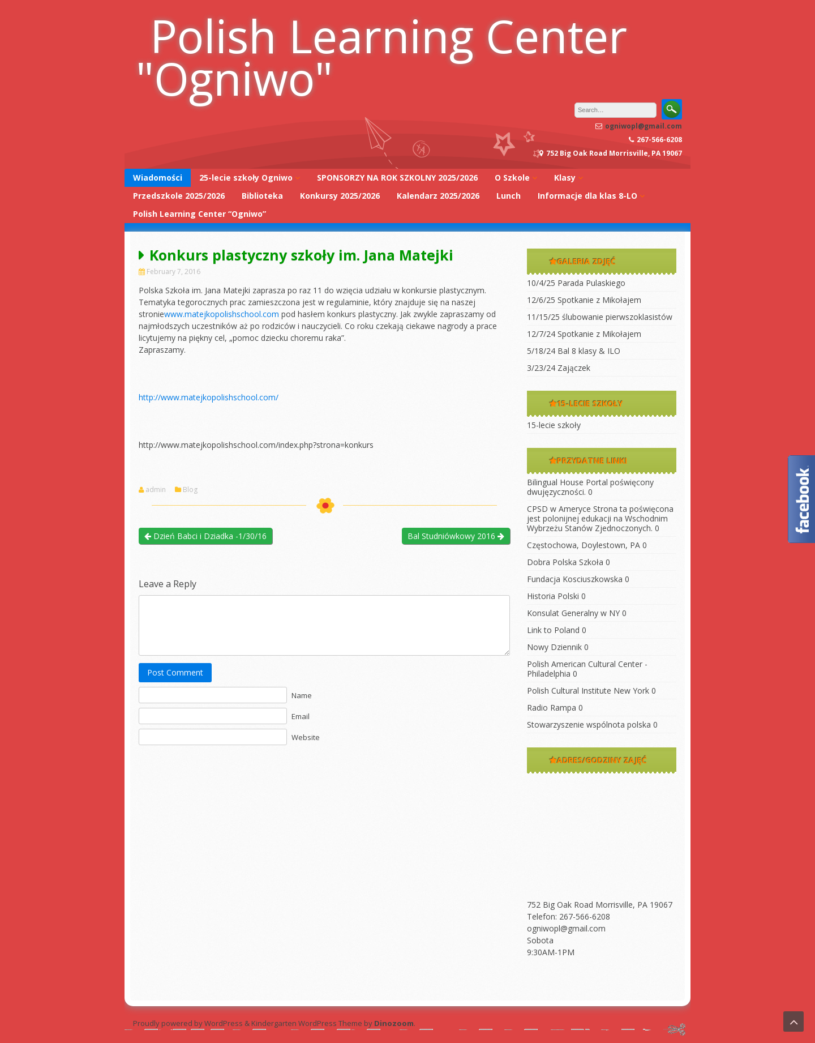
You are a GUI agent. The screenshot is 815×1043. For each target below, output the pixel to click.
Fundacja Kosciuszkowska (575, 579)
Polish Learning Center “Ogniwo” (199, 213)
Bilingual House (555, 482)
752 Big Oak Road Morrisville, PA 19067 (599, 904)
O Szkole (512, 177)
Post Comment (175, 672)
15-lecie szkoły (554, 425)
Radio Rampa (551, 707)
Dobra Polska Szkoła (565, 562)
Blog (190, 490)
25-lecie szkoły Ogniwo (246, 177)
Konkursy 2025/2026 (340, 195)
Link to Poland (553, 630)
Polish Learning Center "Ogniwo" (381, 57)
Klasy (565, 177)
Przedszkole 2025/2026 (179, 195)
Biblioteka (262, 195)
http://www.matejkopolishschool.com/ (208, 397)
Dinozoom (394, 1023)
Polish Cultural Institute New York (588, 690)
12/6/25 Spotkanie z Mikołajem (584, 299)
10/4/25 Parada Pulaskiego (576, 282)
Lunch (508, 195)
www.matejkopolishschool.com (221, 314)
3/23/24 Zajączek (558, 367)
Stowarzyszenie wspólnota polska (589, 724)
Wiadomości (157, 177)
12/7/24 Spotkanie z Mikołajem (584, 333)
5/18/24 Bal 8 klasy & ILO (573, 350)
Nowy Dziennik (554, 647)
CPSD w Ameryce (559, 508)
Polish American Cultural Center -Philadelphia (587, 669)
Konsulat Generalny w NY (573, 613)
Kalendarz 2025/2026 (438, 195)
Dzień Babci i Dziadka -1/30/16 (205, 536)
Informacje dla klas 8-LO (587, 195)
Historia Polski (553, 596)
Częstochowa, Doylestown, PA (583, 545)
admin (155, 490)
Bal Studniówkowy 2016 (456, 536)
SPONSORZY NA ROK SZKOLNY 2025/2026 (397, 177)
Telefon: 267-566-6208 (568, 916)
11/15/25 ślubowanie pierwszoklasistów (599, 316)
